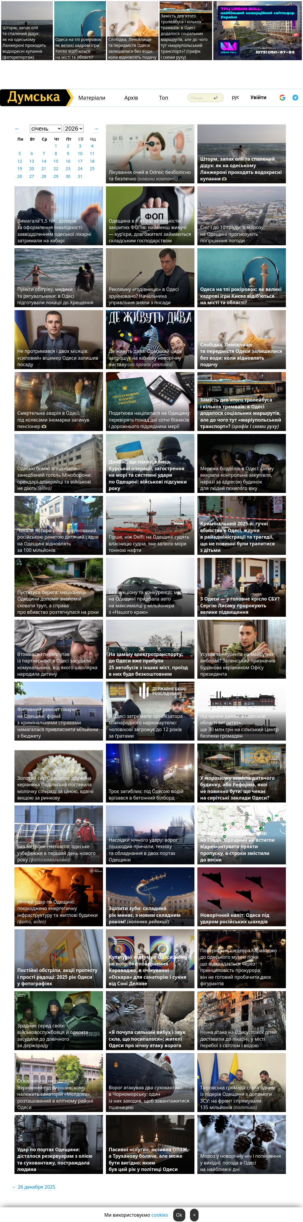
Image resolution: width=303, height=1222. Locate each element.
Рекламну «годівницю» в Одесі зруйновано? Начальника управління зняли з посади (144, 296)
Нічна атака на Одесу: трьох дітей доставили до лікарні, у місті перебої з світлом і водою (238, 1039)
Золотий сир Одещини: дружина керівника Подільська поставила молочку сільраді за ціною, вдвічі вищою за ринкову (55, 788)
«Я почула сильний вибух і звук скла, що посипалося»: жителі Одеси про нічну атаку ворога (147, 1039)
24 (80, 168)
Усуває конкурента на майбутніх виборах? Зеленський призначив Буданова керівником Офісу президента (238, 664)
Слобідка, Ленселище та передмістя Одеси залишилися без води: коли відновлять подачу (132, 48)
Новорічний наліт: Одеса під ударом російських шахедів (234, 918)
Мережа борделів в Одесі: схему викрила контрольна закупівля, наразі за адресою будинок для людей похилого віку (237, 478)
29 (55, 176)
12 (19, 161)
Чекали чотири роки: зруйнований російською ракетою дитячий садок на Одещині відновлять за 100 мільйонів (58, 540)
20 (31, 168)
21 (43, 168)
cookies (160, 1215)
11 (92, 153)
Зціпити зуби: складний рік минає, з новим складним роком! (145, 915)
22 (55, 168)
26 (19, 176)
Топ (163, 98)
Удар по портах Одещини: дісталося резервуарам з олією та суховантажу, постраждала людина (55, 1159)
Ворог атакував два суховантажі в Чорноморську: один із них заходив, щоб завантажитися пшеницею (149, 1097)
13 (31, 161)
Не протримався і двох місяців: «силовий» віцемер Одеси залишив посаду (58, 358)
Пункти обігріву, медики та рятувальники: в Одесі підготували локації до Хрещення (55, 296)
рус (235, 97)
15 (55, 161)
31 (80, 176)
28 (43, 176)
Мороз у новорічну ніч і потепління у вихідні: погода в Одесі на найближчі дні (240, 1162)
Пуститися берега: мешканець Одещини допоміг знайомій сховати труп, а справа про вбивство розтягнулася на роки (58, 602)
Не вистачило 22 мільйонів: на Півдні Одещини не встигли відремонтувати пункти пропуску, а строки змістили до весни (237, 846)
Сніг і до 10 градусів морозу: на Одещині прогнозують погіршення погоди (232, 234)
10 (80, 153)
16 (67, 161)
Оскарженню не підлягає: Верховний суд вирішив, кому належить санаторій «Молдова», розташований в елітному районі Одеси (55, 1094)
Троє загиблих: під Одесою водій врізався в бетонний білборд (146, 794)
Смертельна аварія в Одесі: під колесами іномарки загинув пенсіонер (53, 420)
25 (92, 168)
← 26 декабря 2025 (33, 1187)
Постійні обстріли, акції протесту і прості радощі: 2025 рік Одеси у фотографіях (57, 977)
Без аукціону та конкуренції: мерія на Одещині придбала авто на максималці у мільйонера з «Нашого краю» (148, 602)
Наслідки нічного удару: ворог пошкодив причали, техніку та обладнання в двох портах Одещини (143, 850)
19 (19, 168)
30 (67, 176)
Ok (179, 1215)
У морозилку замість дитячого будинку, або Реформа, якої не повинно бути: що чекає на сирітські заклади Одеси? (237, 788)
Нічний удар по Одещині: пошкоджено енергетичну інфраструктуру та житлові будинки (57, 912)
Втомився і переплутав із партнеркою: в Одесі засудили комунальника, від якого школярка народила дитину (57, 664)
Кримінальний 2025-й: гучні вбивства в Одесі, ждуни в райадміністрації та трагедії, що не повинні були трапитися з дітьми (237, 536)
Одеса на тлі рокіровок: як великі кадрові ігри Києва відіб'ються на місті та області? (78, 48)
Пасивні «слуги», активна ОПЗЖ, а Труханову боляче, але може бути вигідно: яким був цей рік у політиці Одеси (149, 1159)
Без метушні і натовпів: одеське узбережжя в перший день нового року (56, 853)
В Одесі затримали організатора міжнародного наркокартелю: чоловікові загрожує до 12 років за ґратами (146, 726)
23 (67, 168)
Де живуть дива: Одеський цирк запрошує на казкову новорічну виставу (145, 358)
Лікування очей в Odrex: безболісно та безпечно (150, 175)
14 (43, 161)
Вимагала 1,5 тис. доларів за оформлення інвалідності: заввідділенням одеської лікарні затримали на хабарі (54, 231)
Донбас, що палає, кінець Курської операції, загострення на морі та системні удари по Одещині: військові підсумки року (148, 474)
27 (31, 176)
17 (80, 161)
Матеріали (92, 98)
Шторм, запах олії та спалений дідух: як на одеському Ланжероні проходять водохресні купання (241, 169)
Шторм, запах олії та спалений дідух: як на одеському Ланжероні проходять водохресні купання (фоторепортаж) (24, 42)
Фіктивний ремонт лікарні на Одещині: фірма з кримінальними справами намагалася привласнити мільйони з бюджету (58, 722)
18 (92, 161)
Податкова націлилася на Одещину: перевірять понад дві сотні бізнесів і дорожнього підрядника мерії (150, 420)
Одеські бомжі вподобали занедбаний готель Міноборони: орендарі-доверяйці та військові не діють (54, 478)
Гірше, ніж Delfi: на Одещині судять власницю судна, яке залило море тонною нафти (149, 543)
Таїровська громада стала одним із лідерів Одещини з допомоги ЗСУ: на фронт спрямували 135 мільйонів (238, 1097)
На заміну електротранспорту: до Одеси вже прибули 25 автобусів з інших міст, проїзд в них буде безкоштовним (148, 664)
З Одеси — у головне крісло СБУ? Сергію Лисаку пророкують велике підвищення (240, 605)
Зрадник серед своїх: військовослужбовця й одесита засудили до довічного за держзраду (53, 1035)
